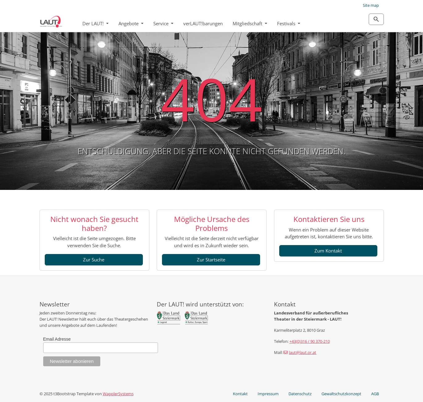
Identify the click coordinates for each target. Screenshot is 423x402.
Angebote (129, 23)
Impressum (268, 393)
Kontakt (240, 393)
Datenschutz (300, 393)
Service (161, 23)
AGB (375, 393)
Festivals (287, 23)
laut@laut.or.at (302, 352)
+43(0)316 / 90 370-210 (309, 341)
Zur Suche (93, 259)
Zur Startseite (211, 259)
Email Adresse (57, 339)
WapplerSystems (118, 393)
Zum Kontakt (328, 251)
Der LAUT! (93, 23)
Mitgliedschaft (248, 23)
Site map (371, 5)
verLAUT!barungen (203, 23)
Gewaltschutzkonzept (341, 393)
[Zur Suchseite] (376, 19)
